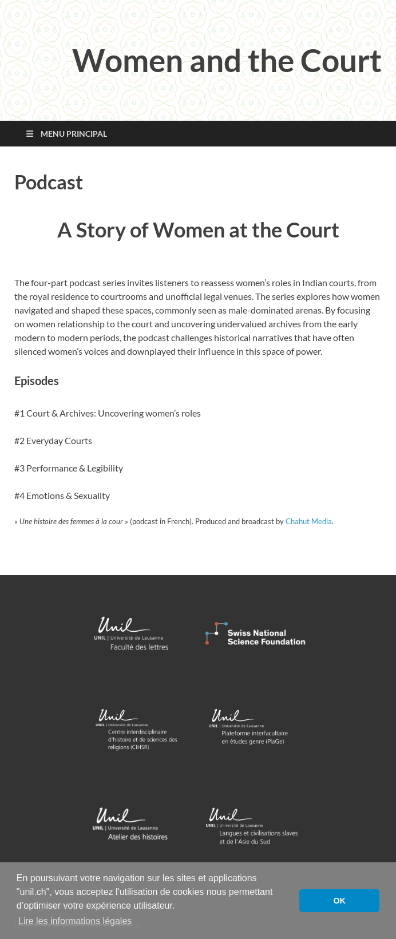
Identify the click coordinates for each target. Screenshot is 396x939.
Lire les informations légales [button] (75, 921)
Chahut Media (309, 521)
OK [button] (339, 900)
